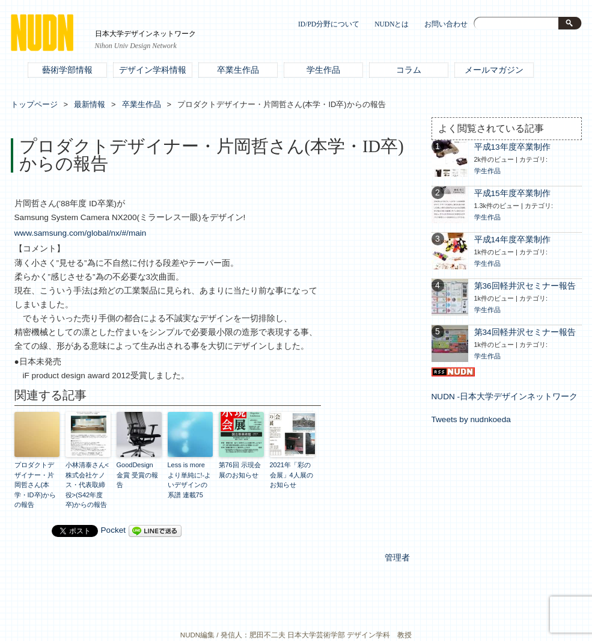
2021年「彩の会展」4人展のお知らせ (291, 474)
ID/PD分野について (328, 24)
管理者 (397, 557)
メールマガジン (494, 70)
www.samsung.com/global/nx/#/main (80, 233)
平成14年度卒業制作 (512, 239)
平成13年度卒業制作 (512, 147)
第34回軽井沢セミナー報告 (525, 332)
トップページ (34, 104)
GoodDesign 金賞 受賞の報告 (137, 474)
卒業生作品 (238, 70)
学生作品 (323, 70)
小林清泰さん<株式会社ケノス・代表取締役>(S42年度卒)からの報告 (87, 484)
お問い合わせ (446, 24)
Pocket (113, 530)
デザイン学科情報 (152, 70)
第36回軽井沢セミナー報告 (525, 285)
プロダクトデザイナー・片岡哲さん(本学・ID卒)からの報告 (35, 484)
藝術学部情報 (67, 70)
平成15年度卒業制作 (512, 193)
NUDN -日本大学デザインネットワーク (505, 396)
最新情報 (89, 104)
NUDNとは (391, 24)
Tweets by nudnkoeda (471, 419)
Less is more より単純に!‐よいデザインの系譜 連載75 (190, 479)
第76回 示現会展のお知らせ (240, 470)
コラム (408, 70)
